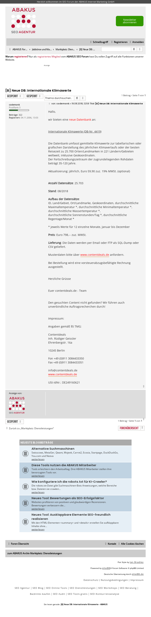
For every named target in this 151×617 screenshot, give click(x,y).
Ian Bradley (137, 562)
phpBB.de (138, 573)
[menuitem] (136, 42)
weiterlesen (38, 459)
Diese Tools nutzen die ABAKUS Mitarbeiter (64, 465)
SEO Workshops (107, 587)
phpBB (106, 568)
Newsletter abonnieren (130, 21)
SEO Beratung (128, 587)
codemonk (14, 104)
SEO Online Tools (56, 587)
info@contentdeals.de (62, 370)
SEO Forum (68, 1)
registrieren (20, 56)
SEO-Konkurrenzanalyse (104, 593)
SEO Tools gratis (78, 593)
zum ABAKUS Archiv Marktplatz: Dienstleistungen (34, 553)
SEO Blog (38, 587)
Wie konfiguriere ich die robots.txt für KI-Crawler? (69, 482)
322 (20, 114)
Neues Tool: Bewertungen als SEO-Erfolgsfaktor (68, 498)
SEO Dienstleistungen (83, 587)
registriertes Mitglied (49, 56)
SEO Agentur (22, 587)
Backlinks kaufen (40, 593)
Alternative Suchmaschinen (53, 449)
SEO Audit (59, 593)
